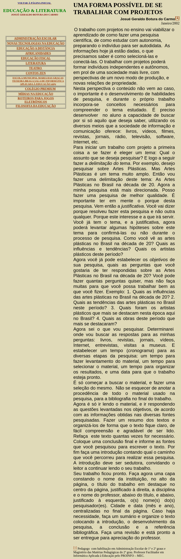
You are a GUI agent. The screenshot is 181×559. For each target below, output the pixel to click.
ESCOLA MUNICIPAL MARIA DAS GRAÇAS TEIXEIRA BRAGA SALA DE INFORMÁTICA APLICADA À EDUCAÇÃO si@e (38, 80)
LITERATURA (36, 63)
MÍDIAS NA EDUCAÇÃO (35, 94)
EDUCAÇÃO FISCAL (35, 58)
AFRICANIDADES (38, 53)
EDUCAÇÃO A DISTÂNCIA (36, 48)
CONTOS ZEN (36, 73)
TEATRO (35, 68)
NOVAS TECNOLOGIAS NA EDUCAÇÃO (35, 43)
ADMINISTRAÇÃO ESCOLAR (35, 38)
